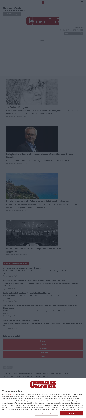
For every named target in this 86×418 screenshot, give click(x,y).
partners (12, 394)
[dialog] (43, 398)
